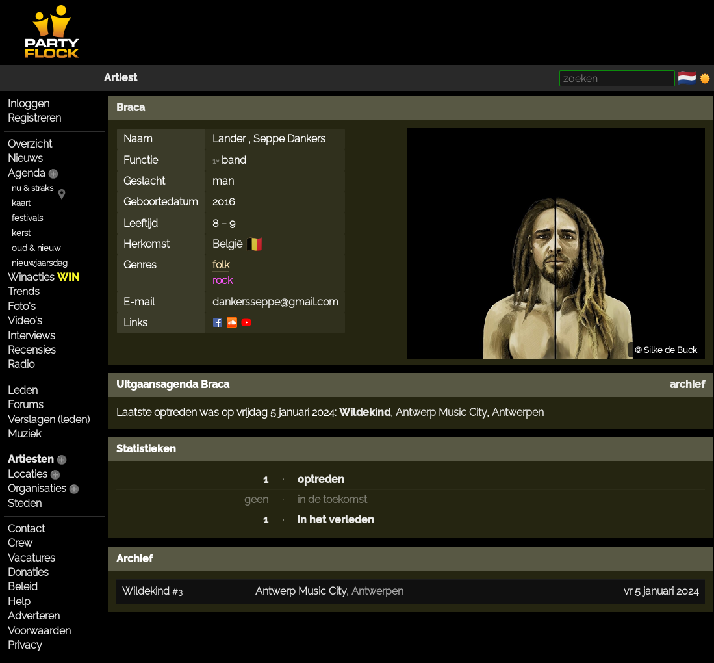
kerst (21, 233)
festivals (27, 218)
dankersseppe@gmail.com (275, 302)
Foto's (22, 306)
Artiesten (31, 459)
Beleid (23, 586)
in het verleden (336, 520)
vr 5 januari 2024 (661, 591)
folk (220, 265)
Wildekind (364, 412)
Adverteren (34, 616)
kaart (21, 203)
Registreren (34, 118)
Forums (26, 404)
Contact (26, 529)
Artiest (120, 78)
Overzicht (30, 144)
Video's (25, 321)
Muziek (24, 434)
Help (19, 601)
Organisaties (37, 488)
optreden (321, 479)
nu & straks (32, 188)
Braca (130, 107)
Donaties (28, 572)
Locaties (27, 474)
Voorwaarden (39, 631)
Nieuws (25, 158)
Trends (24, 291)
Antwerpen (518, 412)
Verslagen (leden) (49, 419)
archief (687, 384)
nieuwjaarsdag (40, 263)
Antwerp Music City (441, 412)
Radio (21, 364)
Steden (25, 503)
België (227, 244)
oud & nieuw (36, 248)
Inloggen (28, 104)
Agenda (26, 173)
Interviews (31, 336)
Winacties (43, 277)
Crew (20, 543)
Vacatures (31, 558)
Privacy (25, 645)
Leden (23, 390)
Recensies (32, 350)
